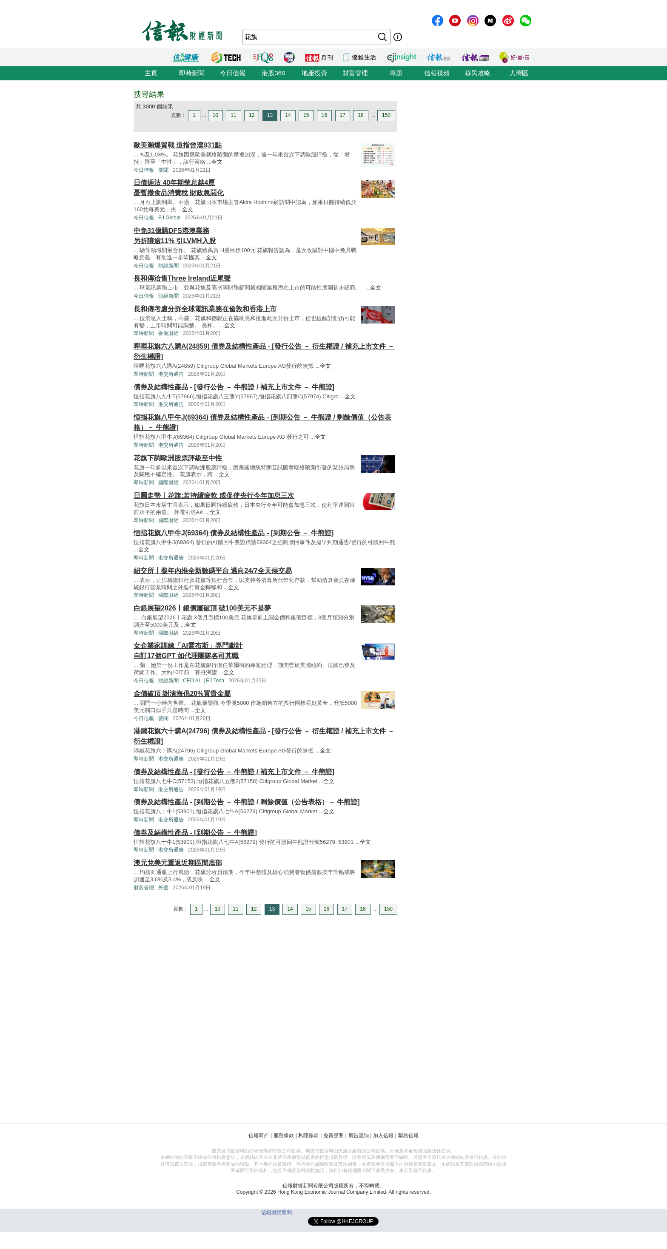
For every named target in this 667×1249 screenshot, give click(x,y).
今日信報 (232, 73)
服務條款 (284, 1135)
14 (288, 115)
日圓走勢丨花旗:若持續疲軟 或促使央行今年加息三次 (214, 495)
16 (324, 115)
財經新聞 (168, 266)
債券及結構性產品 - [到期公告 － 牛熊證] (195, 832)
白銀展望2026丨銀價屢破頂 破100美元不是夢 (202, 608)
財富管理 (355, 73)
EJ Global (169, 218)
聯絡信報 (408, 1135)
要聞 (163, 170)
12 (251, 115)
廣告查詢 (358, 1135)
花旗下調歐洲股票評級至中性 (178, 458)
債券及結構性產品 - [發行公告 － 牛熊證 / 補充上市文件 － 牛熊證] (234, 387)
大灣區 (518, 73)
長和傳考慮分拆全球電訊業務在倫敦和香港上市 (205, 308)
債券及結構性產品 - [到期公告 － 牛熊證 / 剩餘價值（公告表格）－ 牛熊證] (247, 802)
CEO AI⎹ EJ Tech (203, 681)
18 (360, 115)
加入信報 (383, 1135)
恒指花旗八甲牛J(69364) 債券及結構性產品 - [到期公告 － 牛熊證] (234, 533)
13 (270, 115)
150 (386, 115)
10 (215, 115)
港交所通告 (171, 374)
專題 (396, 73)
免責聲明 (333, 1135)
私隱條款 (308, 1135)
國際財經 (168, 482)
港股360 (273, 73)
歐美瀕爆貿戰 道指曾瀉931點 (178, 145)
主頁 (151, 73)
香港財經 (168, 333)
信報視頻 (437, 73)
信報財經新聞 (276, 1212)
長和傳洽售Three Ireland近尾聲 (182, 278)
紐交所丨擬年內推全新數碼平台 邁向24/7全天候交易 (213, 570)
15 (306, 115)
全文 (216, 162)
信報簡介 (258, 1135)
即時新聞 (192, 73)
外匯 (163, 888)
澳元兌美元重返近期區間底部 (178, 862)
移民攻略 (477, 73)
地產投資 (314, 73)
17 (342, 115)
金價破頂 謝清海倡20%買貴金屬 (182, 693)
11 (233, 115)
